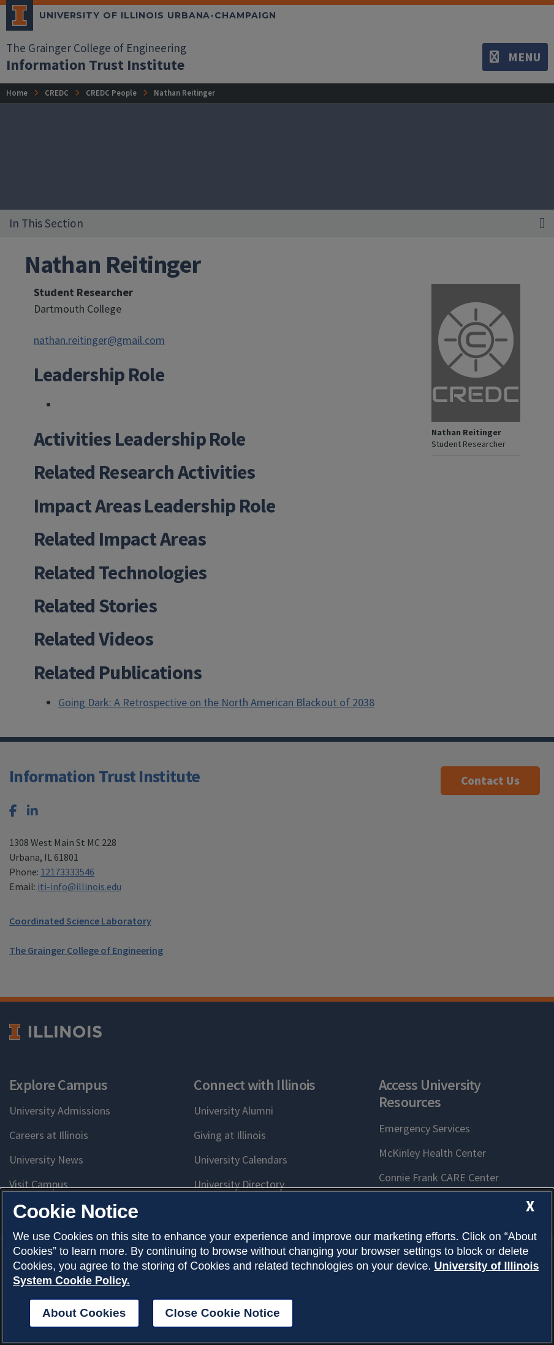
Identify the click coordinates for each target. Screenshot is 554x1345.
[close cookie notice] (530, 1206)
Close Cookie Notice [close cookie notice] (222, 1312)
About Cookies (84, 1312)
